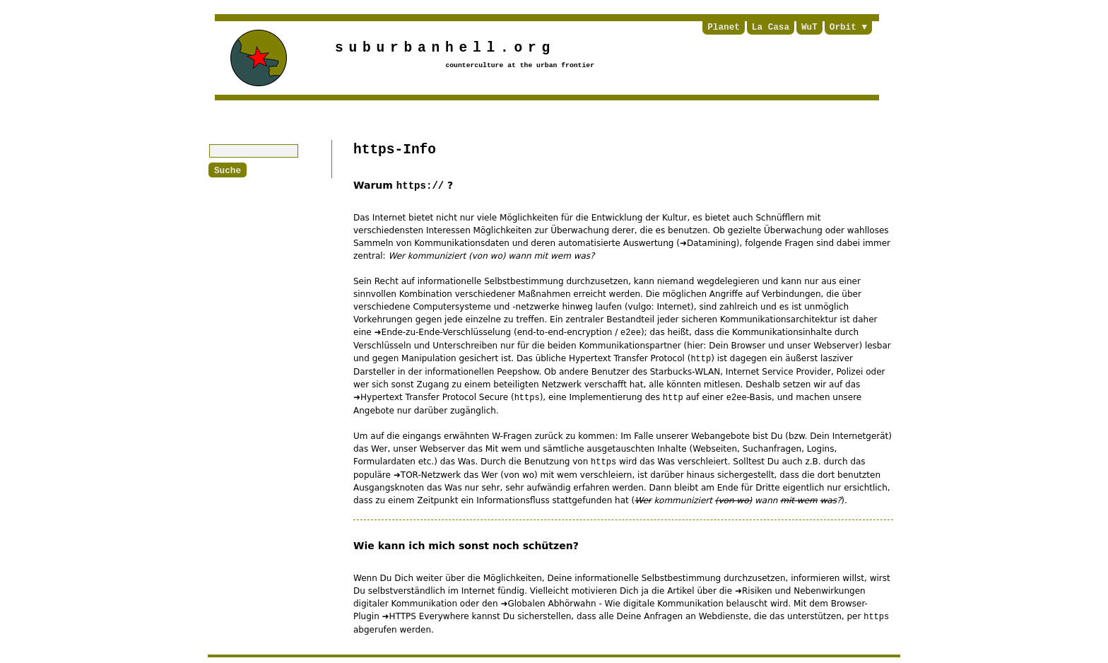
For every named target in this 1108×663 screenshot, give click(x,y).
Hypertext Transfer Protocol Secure (434, 397)
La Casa (770, 27)
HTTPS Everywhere (429, 616)
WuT (809, 27)
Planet (723, 27)
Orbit (843, 27)
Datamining (711, 243)
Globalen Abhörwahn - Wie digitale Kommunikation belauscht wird (647, 604)
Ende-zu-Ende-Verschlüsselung (447, 332)
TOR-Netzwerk (431, 475)
